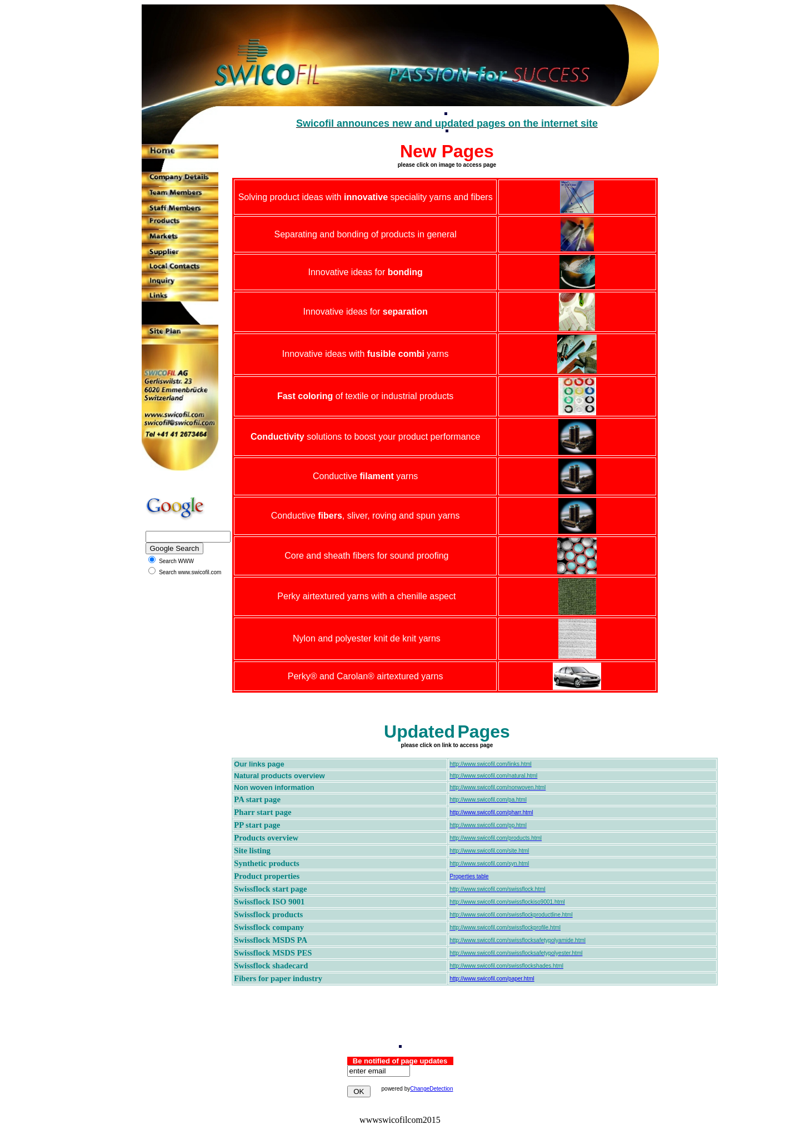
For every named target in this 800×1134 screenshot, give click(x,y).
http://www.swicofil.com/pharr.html (491, 812)
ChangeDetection (431, 1089)
